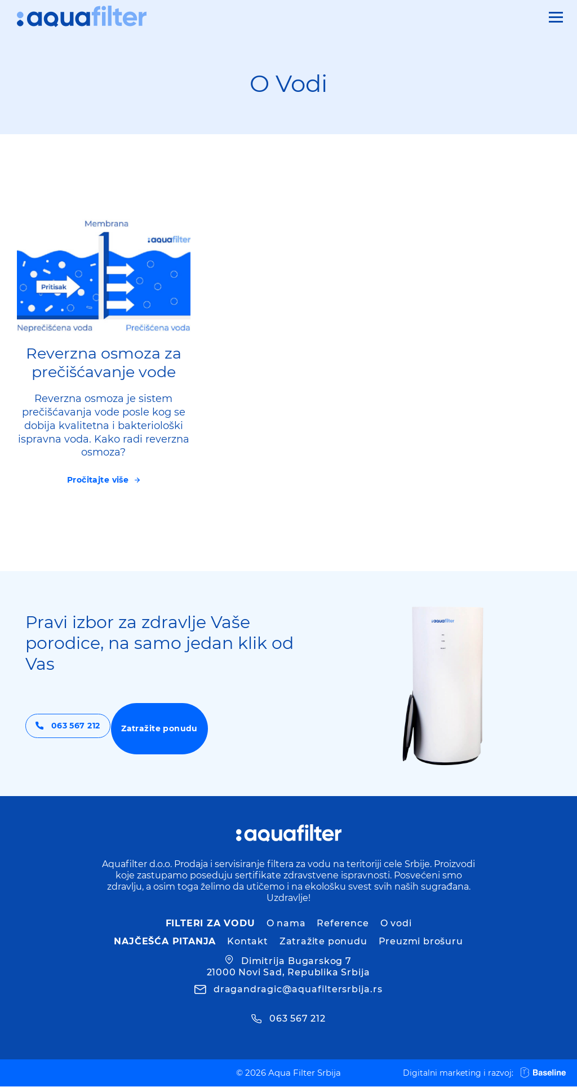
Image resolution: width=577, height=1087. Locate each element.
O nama (286, 923)
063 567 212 (85, 729)
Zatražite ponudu (203, 729)
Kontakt (247, 941)
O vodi (396, 923)
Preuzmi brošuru (421, 941)
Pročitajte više (98, 480)
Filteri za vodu (210, 923)
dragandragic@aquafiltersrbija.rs (298, 989)
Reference (343, 923)
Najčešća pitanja (165, 941)
